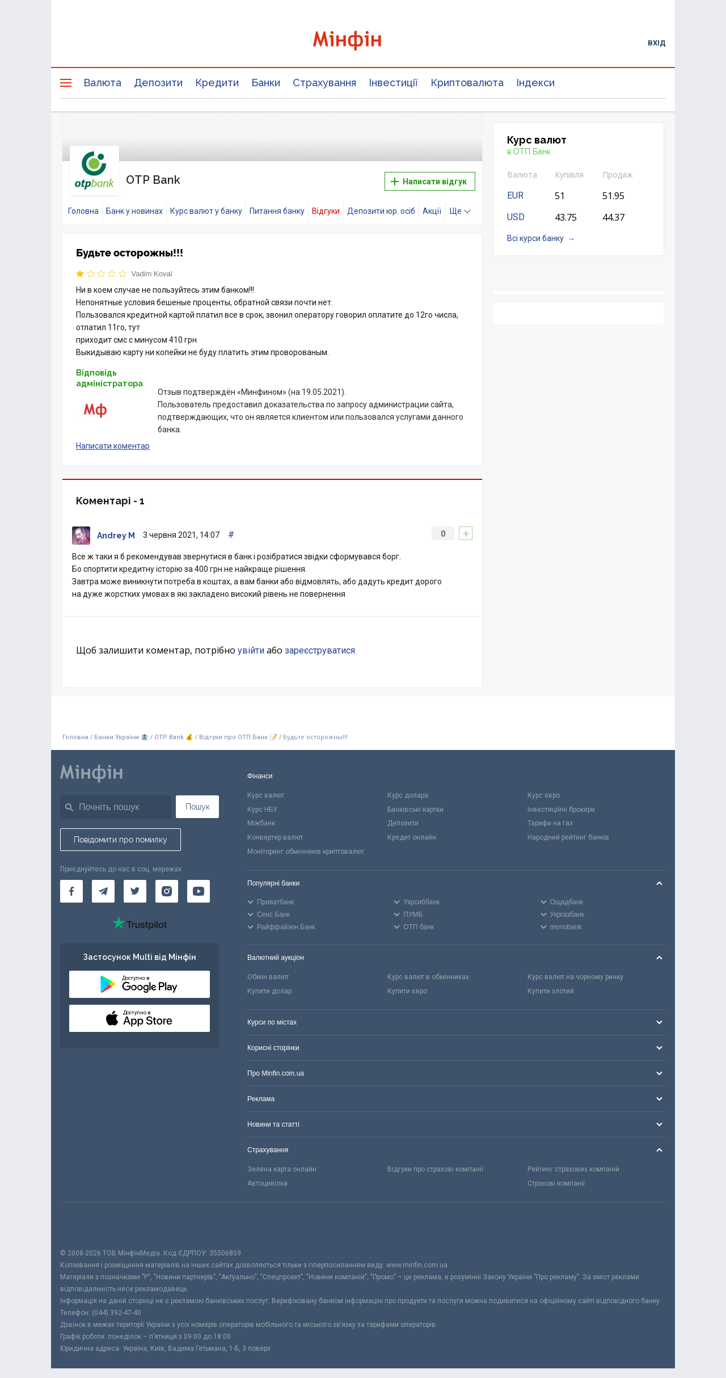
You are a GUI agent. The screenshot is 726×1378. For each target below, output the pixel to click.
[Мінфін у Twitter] (135, 882)
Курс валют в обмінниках (428, 968)
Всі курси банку (535, 238)
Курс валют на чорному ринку (575, 968)
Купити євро (407, 983)
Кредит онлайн (411, 829)
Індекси (535, 83)
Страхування (324, 83)
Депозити (158, 83)
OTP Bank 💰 (173, 728)
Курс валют (265, 787)
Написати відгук (429, 177)
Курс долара (407, 787)
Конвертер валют (275, 829)
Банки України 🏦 (122, 728)
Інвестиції (393, 83)
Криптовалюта (467, 83)
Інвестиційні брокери (561, 801)
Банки (265, 83)
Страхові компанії (556, 1175)
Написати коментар (113, 437)
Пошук (197, 798)
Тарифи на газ (550, 815)
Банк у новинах (134, 202)
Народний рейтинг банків (568, 829)
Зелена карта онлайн (281, 1161)
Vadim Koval (152, 265)
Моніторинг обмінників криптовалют (305, 843)
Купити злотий (550, 983)
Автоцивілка (267, 1175)
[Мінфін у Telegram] (103, 882)
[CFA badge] (85, 1216)
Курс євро (543, 787)
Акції (432, 202)
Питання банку (277, 202)
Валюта (102, 83)
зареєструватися (320, 642)
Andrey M (116, 527)
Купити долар (269, 983)
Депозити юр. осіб (381, 202)
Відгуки (326, 202)
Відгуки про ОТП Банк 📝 (239, 728)
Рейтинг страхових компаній (573, 1161)
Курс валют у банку (206, 202)
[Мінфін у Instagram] (166, 882)
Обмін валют (268, 968)
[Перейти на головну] (363, 42)
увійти (251, 642)
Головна (83, 202)
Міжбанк (261, 815)
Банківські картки (415, 801)
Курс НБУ (262, 801)
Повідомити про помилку (120, 831)
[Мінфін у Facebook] (71, 882)
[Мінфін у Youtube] (198, 882)
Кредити (217, 83)
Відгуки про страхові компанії (435, 1161)
